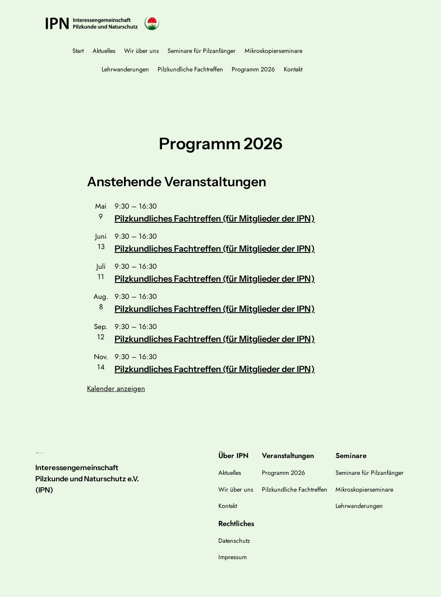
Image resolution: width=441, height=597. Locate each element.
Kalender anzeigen (116, 388)
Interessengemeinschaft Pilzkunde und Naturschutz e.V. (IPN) (87, 478)
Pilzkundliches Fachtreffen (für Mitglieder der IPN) (215, 218)
